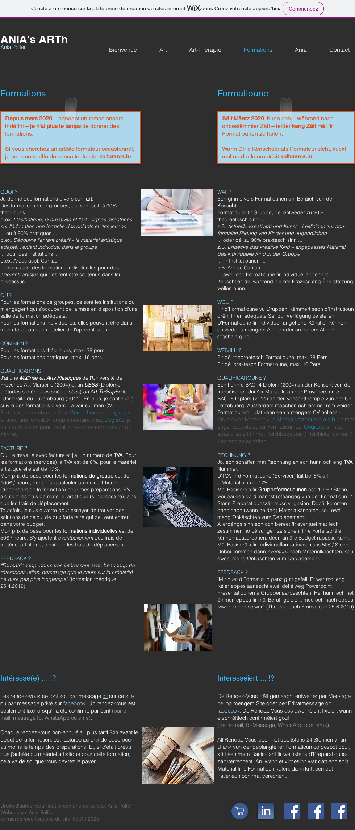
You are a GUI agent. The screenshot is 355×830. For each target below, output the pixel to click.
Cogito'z (313, 426)
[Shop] (239, 811)
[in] (266, 811)
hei (220, 703)
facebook (74, 703)
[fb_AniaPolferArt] (316, 811)
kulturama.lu (115, 156)
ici (105, 696)
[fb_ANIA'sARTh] (292, 811)
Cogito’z (114, 419)
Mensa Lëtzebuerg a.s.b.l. (308, 419)
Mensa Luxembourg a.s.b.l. (102, 412)
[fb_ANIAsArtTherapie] (339, 811)
